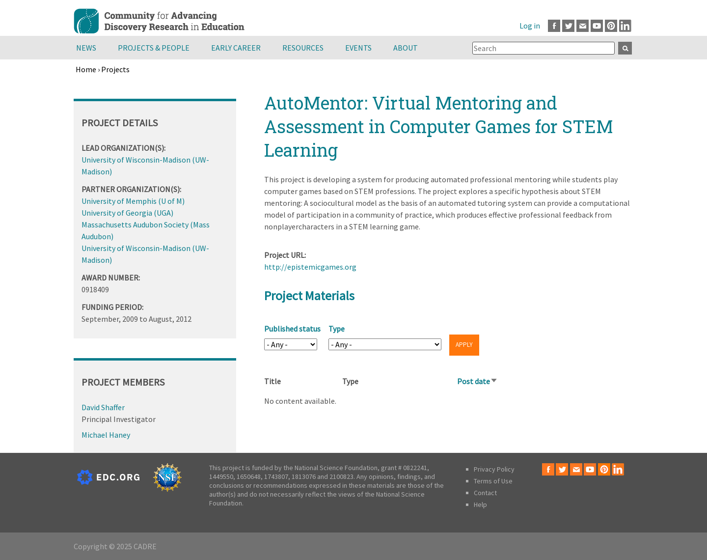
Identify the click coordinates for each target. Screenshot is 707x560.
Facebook (554, 26)
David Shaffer (103, 407)
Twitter (568, 26)
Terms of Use (493, 480)
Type (336, 329)
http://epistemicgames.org (310, 267)
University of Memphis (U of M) (133, 201)
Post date (477, 381)
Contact (485, 492)
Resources (303, 48)
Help (480, 504)
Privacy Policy (494, 469)
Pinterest (611, 26)
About (405, 48)
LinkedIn (625, 26)
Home (86, 69)
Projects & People (154, 48)
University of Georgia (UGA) (127, 213)
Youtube (597, 26)
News (86, 48)
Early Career (236, 48)
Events (358, 48)
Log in (529, 25)
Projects (115, 69)
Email (582, 26)
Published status (292, 329)
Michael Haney (106, 435)
